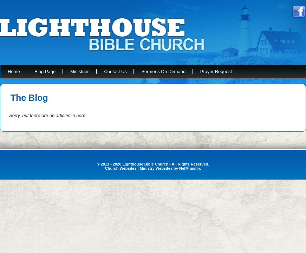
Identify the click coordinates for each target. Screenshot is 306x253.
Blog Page (45, 71)
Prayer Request (216, 71)
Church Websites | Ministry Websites (139, 168)
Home (14, 71)
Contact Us (115, 71)
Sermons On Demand (163, 71)
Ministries (80, 71)
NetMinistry (189, 168)
